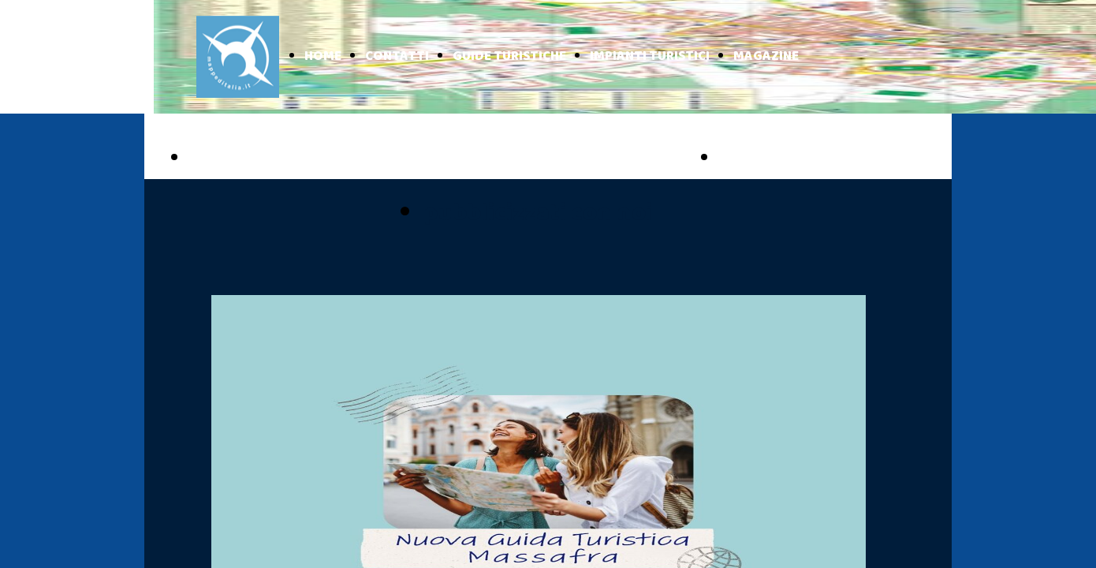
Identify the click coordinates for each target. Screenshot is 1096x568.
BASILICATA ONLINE (805, 159)
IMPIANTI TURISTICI (650, 56)
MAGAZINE (766, 56)
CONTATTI (397, 56)
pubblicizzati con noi (537, 213)
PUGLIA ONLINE (257, 159)
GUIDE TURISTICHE (509, 56)
